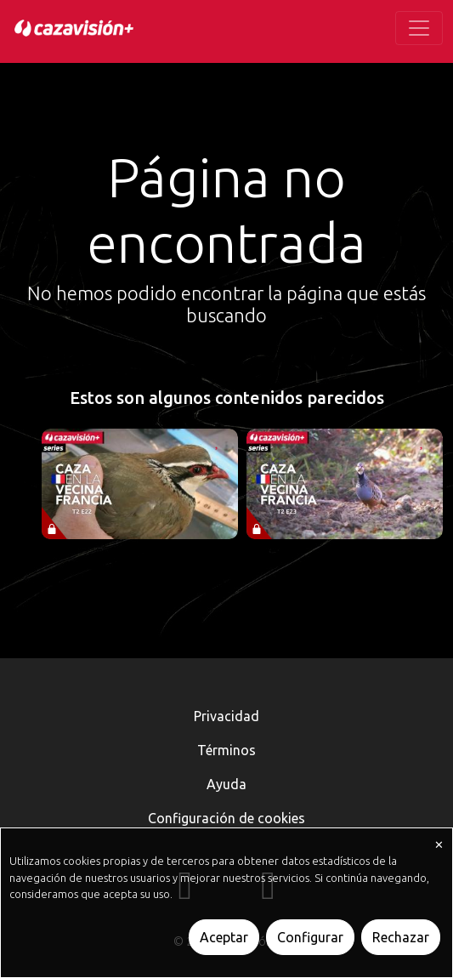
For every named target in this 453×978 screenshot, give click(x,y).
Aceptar (224, 937)
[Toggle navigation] (419, 28)
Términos (226, 750)
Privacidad (226, 716)
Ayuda (226, 784)
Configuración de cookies (226, 818)
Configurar (310, 937)
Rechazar (400, 937)
